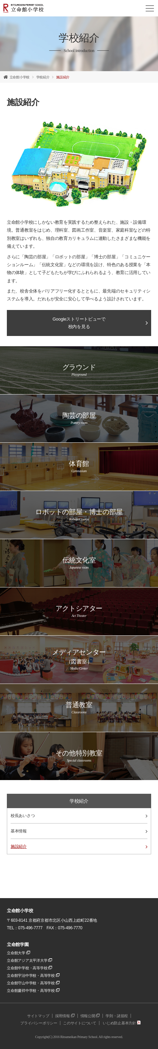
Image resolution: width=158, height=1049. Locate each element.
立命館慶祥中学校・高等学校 (33, 990)
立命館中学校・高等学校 (29, 968)
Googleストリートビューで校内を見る (78, 322)
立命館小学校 (19, 77)
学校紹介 (43, 77)
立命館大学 (18, 953)
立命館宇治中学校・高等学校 (33, 975)
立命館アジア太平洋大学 (29, 960)
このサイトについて (79, 1023)
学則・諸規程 (117, 1016)
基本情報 (79, 831)
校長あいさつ (79, 815)
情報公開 (90, 1016)
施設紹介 (63, 77)
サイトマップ (38, 1016)
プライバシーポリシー (38, 1023)
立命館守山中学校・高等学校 (33, 983)
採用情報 (65, 1016)
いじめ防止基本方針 (122, 1023)
